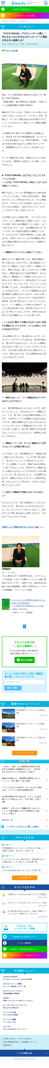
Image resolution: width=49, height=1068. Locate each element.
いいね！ (24, 943)
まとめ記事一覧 (24, 878)
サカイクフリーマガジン (24, 992)
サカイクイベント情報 (24, 985)
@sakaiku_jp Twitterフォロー (24, 937)
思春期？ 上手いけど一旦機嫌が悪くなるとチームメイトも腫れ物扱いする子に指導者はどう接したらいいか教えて (21, 810)
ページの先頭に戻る (24, 1053)
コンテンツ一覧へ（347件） (28, 826)
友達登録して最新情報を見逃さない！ (24, 949)
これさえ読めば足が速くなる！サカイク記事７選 (21, 870)
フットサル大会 (24, 1013)
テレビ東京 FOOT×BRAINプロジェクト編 (28, 606)
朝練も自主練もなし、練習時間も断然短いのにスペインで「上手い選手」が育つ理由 (21, 779)
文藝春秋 (29, 612)
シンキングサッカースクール (24, 1006)
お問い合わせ (9, 1039)
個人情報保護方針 (11, 1042)
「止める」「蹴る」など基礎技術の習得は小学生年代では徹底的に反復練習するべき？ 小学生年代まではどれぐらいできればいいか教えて (21, 769)
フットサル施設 (24, 1020)
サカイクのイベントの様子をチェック (24, 955)
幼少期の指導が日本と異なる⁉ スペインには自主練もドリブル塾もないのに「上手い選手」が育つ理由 (21, 799)
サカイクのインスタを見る (24, 16)
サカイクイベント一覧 (24, 753)
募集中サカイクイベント (25, 704)
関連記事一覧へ (8, 820)
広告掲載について (28, 1042)
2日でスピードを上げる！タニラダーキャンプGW (27, 903)
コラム (13, 21)
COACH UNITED (24, 978)
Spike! (24, 999)
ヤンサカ (24, 1028)
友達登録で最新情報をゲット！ (24, 9)
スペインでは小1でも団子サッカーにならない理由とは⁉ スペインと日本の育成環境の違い (21, 788)
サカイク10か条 (11, 51)
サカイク (5, 21)
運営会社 (7, 1045)
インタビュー (23, 21)
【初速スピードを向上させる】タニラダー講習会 (27, 894)
